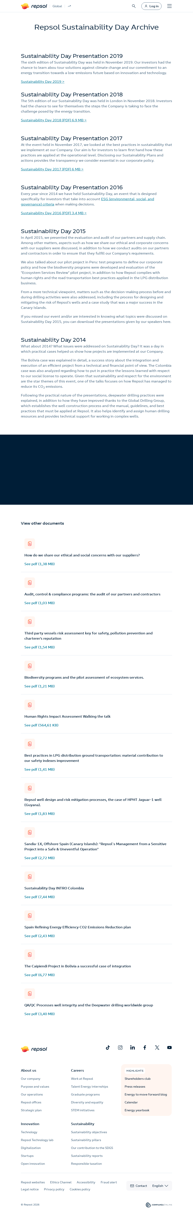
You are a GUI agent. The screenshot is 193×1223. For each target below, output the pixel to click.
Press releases (135, 1086)
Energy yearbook (137, 1110)
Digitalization (31, 1148)
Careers (77, 1070)
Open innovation (33, 1164)
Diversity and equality (87, 1102)
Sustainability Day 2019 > (42, 81)
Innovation (30, 1124)
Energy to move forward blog (146, 1094)
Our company (30, 1079)
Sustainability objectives (89, 1132)
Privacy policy (54, 1189)
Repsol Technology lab (37, 1140)
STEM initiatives (83, 1110)
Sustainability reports (87, 1156)
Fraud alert (109, 1182)
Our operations (32, 1094)
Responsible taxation (86, 1164)
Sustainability (82, 1124)
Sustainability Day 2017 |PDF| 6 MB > (52, 169)
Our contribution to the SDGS (92, 1148)
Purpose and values (35, 1086)
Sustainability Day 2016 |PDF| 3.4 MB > (54, 213)
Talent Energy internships (89, 1086)
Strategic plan (31, 1110)
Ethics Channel (60, 1182)
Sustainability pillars (86, 1140)
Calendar (131, 1102)
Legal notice (30, 1189)
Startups (27, 1156)
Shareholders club (138, 1079)
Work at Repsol (82, 1079)
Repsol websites (33, 1182)
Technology (29, 1132)
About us (28, 1070)
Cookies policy (80, 1189)
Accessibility (86, 1182)
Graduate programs (85, 1094)
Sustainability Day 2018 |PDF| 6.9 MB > (54, 120)
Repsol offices (31, 1102)
